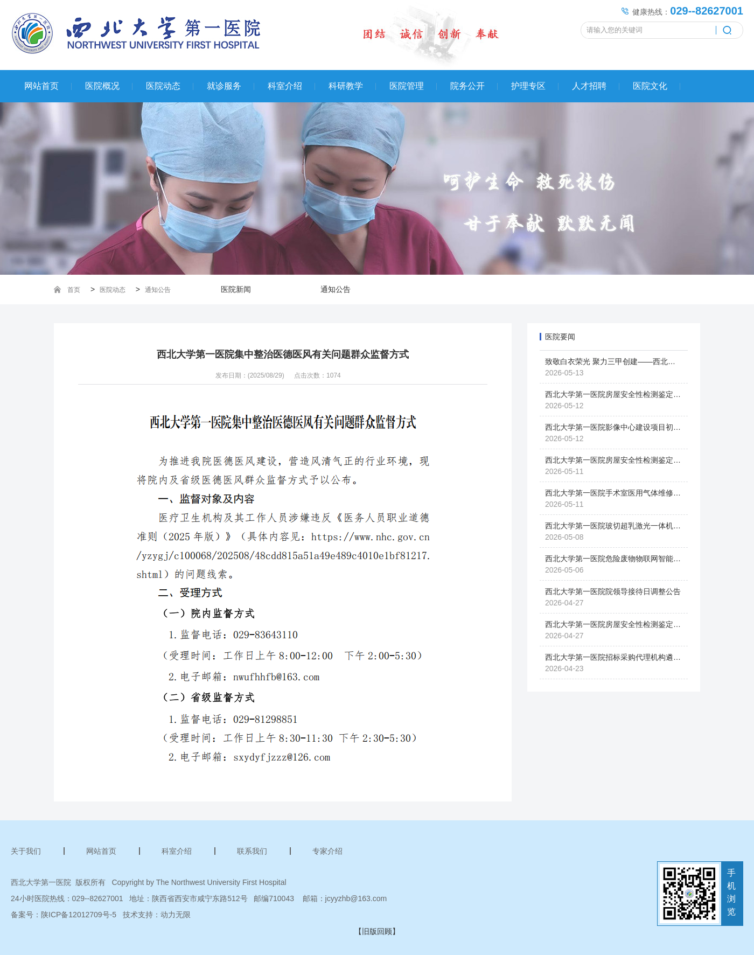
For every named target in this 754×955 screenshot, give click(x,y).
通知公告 (158, 290)
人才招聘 (589, 85)
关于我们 (26, 851)
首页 (73, 290)
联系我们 (252, 851)
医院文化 (650, 85)
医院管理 (406, 85)
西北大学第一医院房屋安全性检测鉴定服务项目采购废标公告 (647, 460)
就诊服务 (224, 85)
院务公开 (467, 85)
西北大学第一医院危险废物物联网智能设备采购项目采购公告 (647, 558)
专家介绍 (327, 851)
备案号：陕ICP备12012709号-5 (63, 914)
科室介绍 (285, 85)
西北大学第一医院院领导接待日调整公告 (613, 591)
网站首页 (41, 85)
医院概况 (102, 85)
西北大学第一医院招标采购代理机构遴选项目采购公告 (635, 657)
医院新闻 (236, 289)
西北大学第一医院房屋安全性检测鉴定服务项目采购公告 (639, 624)
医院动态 (163, 85)
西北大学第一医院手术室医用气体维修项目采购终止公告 (639, 493)
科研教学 (346, 85)
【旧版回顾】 (377, 931)
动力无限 (175, 914)
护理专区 (528, 85)
